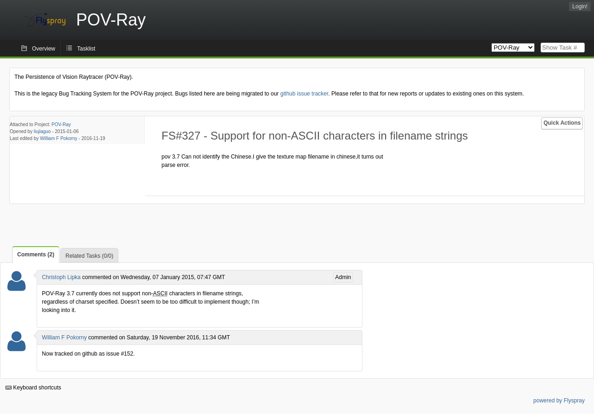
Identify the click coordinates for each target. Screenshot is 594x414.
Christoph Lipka (61, 277)
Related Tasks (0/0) (89, 256)
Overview (43, 48)
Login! (580, 6)
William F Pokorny (58, 138)
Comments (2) (35, 254)
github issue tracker (304, 93)
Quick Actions (562, 123)
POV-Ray (61, 124)
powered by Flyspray (559, 400)
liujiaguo (42, 131)
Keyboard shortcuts (33, 387)
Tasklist (86, 48)
